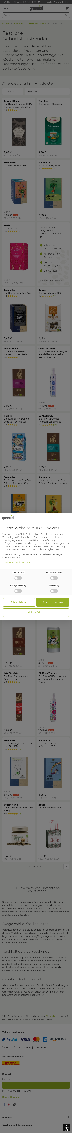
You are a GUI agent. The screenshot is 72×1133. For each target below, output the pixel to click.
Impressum (8, 562)
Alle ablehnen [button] (19, 602)
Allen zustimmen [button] (52, 602)
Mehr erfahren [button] (36, 612)
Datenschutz (23, 562)
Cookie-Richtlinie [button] (18, 546)
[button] (66, 1127)
